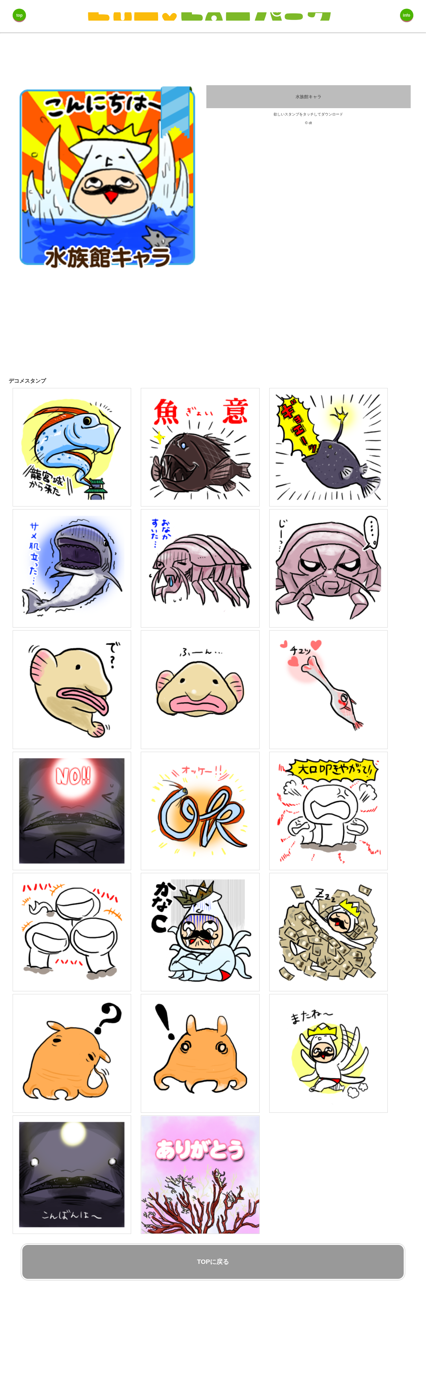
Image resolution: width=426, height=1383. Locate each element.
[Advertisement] (199, 324)
